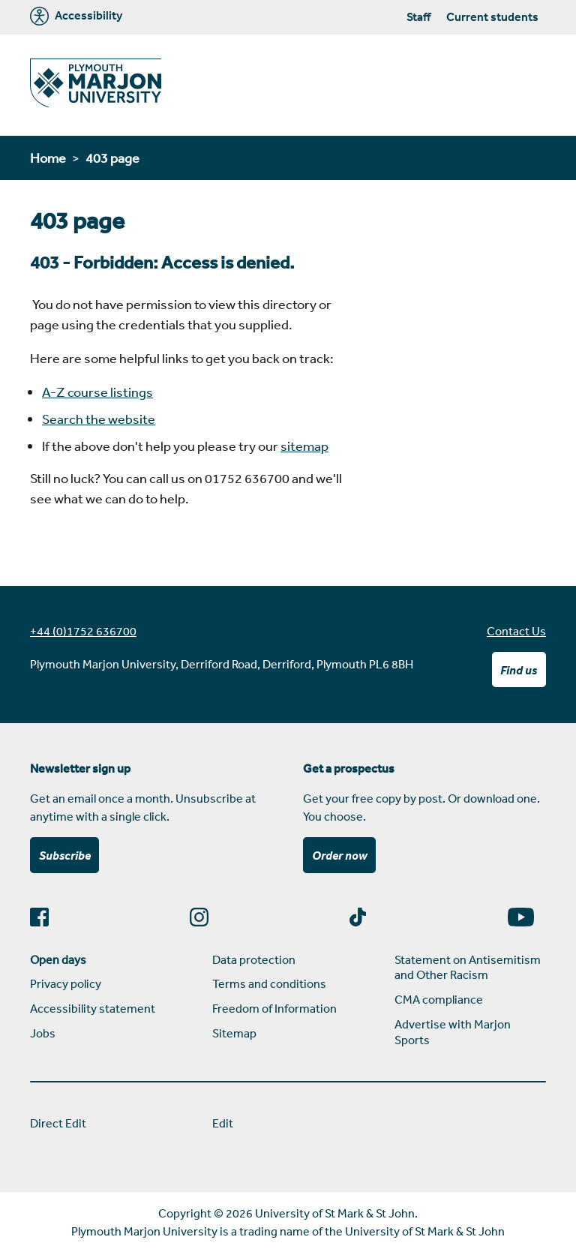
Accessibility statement (92, 1008)
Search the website (98, 418)
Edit (222, 1122)
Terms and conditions (269, 983)
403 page (113, 157)
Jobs (43, 1032)
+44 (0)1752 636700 (83, 630)
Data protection (254, 959)
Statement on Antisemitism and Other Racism (467, 967)
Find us (518, 669)
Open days (58, 959)
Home (48, 157)
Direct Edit (58, 1122)
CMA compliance (438, 999)
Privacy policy (65, 983)
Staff (418, 16)
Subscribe (65, 855)
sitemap (304, 445)
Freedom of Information (274, 1008)
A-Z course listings (97, 391)
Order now (340, 855)
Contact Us (516, 630)
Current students (492, 16)
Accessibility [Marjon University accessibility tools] (76, 16)
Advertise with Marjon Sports (452, 1031)
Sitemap (234, 1032)
